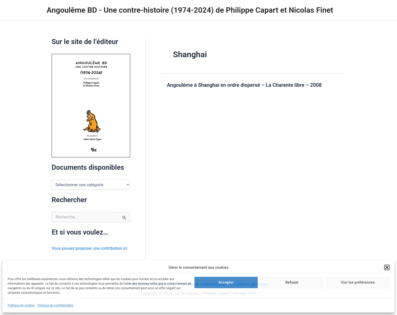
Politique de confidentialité (55, 305)
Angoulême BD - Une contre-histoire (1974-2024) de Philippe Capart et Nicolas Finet (190, 10)
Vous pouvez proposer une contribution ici (89, 248)
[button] (386, 267)
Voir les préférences (358, 282)
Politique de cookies (21, 305)
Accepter (226, 282)
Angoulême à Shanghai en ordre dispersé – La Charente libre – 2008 (244, 85)
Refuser (292, 282)
